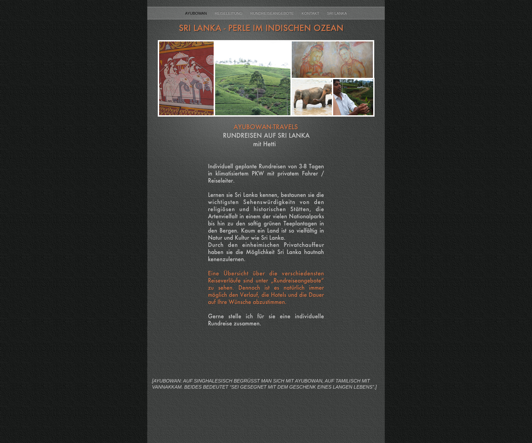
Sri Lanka (337, 13)
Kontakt (311, 13)
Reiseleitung (229, 13)
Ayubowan (196, 13)
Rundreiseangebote (272, 13)
